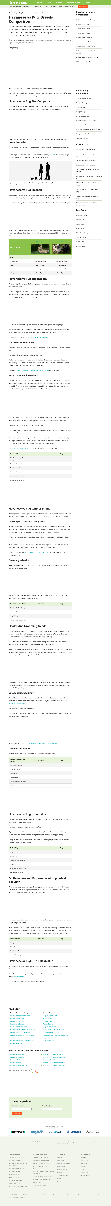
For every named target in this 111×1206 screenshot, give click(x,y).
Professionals (65, 8)
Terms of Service (85, 1175)
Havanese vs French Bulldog (20, 1016)
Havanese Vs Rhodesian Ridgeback (55, 1065)
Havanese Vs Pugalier (17, 1054)
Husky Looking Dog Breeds (16, 1160)
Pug (61, 241)
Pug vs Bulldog (48, 1018)
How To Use (84, 1163)
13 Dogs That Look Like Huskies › (86, 160)
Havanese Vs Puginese (18, 1060)
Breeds (39, 3)
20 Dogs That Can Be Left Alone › (86, 149)
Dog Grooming (61, 1166)
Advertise (83, 1166)
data (54, 155)
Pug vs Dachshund (49, 1027)
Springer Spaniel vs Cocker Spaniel (18, 1186)
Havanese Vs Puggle (17, 1057)
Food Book (59, 1181)
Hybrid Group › (80, 228)
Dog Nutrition (60, 1160)
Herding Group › (81, 219)
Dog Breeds (60, 1172)
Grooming (87, 3)
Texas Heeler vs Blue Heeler (16, 1180)
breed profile (19, 977)
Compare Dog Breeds (15, 6)
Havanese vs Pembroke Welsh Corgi (22, 1029)
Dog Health (60, 1157)
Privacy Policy (84, 1172)
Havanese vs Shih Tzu (17, 1043)
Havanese (40, 241)
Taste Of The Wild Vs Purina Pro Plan (42, 1176)
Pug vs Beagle (48, 1024)
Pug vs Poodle (48, 1021)
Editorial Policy (85, 1160)
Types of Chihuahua (14, 1177)
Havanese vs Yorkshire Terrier (20, 1032)
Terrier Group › (80, 242)
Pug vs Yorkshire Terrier (51, 1032)
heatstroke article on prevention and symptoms (32, 370)
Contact (83, 1169)
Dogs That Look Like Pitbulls (16, 1168)
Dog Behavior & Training (63, 1163)
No (37, 1071)
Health (48, 3)
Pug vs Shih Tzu (48, 1041)
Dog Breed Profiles (62, 1169)
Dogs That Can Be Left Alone (16, 1157)
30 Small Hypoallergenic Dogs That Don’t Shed (41, 744)
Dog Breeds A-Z (27, 6)
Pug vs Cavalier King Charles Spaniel (55, 1035)
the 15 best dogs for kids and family (36, 552)
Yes (33, 1071)
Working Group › (81, 246)
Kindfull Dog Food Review (39, 1185)
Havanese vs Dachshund (18, 1027)
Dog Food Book (83, 6)
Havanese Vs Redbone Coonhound (54, 1063)
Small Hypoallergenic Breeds (67, 6)
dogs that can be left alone (39, 337)
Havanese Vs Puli (16, 1063)
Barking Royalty (18, 2)
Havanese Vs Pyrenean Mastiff (53, 1054)
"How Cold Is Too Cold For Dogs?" (23, 448)
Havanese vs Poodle (17, 1021)
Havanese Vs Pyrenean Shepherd (54, 1057)
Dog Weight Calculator (41, 6)
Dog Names (53, 6)
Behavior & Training (73, 3)
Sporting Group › (81, 237)
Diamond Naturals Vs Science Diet (42, 1179)
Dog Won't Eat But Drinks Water (41, 1157)
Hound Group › (80, 224)
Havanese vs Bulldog (17, 1018)
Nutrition (59, 3)
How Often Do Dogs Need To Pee (41, 1163)
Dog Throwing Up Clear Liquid (41, 1160)
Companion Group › (82, 215)
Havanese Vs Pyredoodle (18, 1065)
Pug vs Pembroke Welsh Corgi (53, 1029)
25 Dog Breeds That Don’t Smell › (86, 165)
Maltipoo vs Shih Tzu (14, 1183)
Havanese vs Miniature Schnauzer (21, 1041)
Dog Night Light (37, 1182)
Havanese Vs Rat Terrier (51, 1060)
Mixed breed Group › (82, 233)
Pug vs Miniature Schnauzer (52, 1038)
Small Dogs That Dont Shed (16, 1174)
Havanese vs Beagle (17, 1024)
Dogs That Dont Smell (14, 1171)
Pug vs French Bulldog (50, 1016)
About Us (83, 1157)
